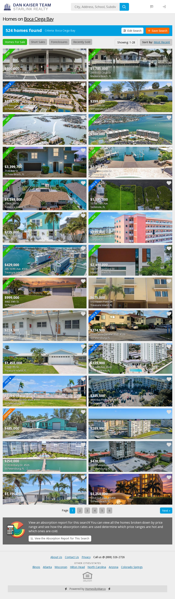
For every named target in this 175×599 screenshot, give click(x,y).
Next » (166, 510)
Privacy (86, 557)
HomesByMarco (95, 589)
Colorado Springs (132, 567)
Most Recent (162, 42)
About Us (56, 557)
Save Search (157, 30)
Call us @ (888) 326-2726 (109, 557)
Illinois (36, 567)
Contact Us (72, 557)
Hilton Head (77, 567)
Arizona (113, 567)
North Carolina (97, 567)
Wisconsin (61, 567)
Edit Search (132, 30)
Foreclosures (59, 42)
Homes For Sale (15, 42)
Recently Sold (81, 42)
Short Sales (38, 42)
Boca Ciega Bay (39, 19)
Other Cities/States (87, 563)
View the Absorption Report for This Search (60, 538)
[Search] (124, 7)
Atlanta (47, 567)
